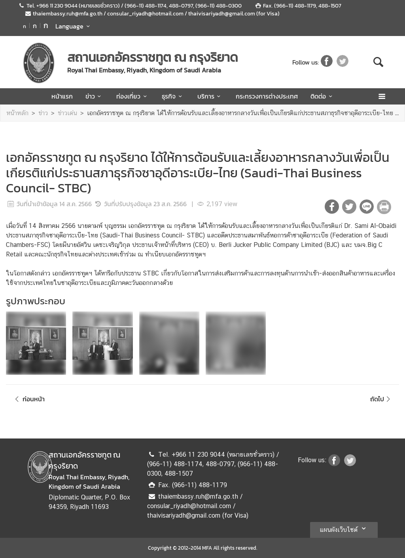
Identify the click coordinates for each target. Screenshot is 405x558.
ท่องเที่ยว (132, 96)
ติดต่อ (322, 96)
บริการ (210, 96)
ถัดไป (381, 399)
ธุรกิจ (173, 96)
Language (73, 26)
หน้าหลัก (17, 113)
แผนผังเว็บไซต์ (344, 528)
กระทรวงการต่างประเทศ (267, 96)
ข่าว (94, 96)
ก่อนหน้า (28, 399)
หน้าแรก (62, 96)
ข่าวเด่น (67, 113)
